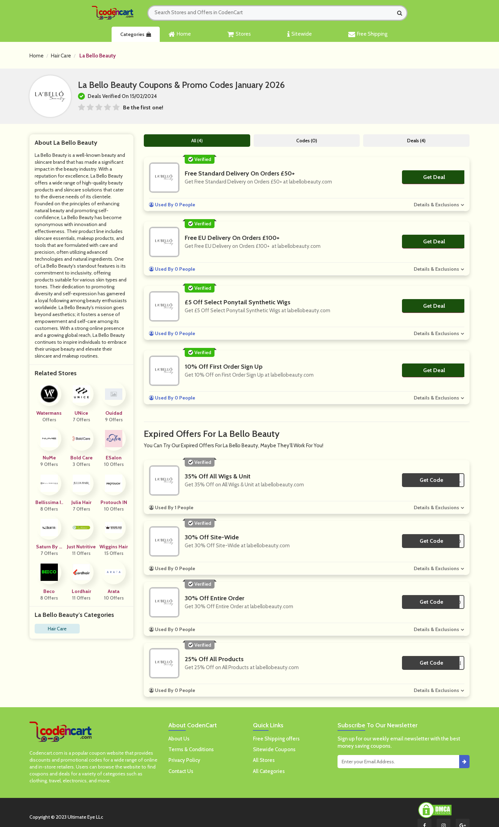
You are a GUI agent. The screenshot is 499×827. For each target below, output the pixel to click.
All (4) (197, 140)
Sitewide (299, 34)
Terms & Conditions (191, 749)
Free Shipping (367, 34)
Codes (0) (306, 140)
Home (179, 34)
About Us (179, 739)
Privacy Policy (184, 760)
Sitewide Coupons (274, 749)
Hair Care (61, 56)
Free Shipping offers (276, 739)
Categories (135, 34)
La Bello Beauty (97, 56)
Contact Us (180, 771)
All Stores (264, 760)
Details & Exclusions (436, 204)
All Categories (269, 771)
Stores (239, 34)
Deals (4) (416, 140)
